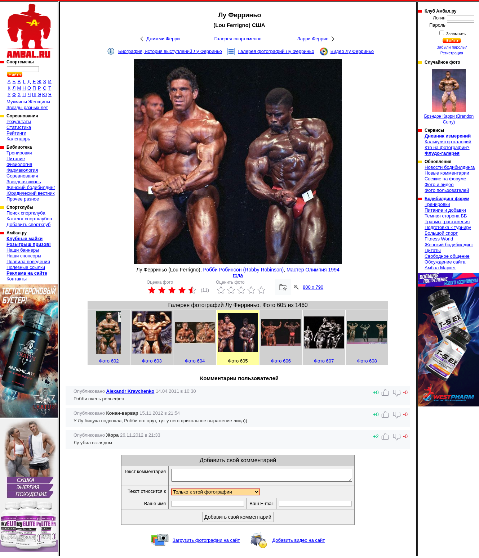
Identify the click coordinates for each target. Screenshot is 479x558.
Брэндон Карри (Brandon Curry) (449, 97)
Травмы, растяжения (447, 221)
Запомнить (455, 34)
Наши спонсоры (23, 255)
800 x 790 (313, 287)
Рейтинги (16, 133)
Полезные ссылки (25, 267)
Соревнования (22, 176)
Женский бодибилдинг (30, 187)
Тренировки (19, 153)
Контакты (16, 279)
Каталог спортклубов (29, 218)
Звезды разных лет (27, 107)
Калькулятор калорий (448, 141)
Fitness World (439, 239)
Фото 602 (109, 361)
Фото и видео (439, 184)
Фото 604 (195, 361)
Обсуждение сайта (445, 262)
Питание (15, 158)
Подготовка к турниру (448, 227)
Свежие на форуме (445, 178)
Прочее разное (22, 199)
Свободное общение (447, 256)
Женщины (39, 101)
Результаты (18, 121)
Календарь (18, 138)
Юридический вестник (30, 193)
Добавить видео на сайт (298, 542)
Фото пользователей (447, 190)
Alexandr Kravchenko (130, 391)
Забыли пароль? (452, 47)
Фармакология (22, 170)
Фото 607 (324, 361)
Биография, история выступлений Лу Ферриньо (170, 51)
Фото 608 (367, 361)
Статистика (18, 127)
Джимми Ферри (162, 38)
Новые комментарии (447, 173)
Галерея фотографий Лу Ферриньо (276, 51)
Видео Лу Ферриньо (352, 51)
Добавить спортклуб (28, 224)
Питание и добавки (445, 210)
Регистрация (451, 53)
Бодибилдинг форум (447, 198)
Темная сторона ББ (446, 216)
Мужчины (16, 101)
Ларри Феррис (312, 38)
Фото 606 (281, 361)
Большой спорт (441, 233)
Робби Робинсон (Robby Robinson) (243, 270)
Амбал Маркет (440, 267)
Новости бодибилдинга (450, 167)
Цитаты (433, 250)
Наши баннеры (22, 250)
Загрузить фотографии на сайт (206, 542)
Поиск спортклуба (25, 213)
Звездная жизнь (23, 181)
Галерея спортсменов (238, 38)
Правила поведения (28, 261)
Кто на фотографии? (447, 147)
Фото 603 (152, 361)
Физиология (19, 164)
